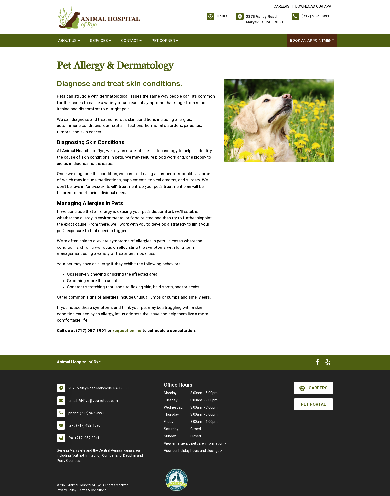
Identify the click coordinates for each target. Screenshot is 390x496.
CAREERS (281, 6)
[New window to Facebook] (317, 363)
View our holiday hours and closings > (193, 451)
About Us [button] (69, 40)
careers (313, 388)
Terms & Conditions (92, 490)
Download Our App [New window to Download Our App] (313, 6)
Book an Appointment (312, 40)
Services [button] (100, 40)
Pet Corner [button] (164, 40)
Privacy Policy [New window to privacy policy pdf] (66, 490)
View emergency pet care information (193, 443)
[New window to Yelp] (328, 363)
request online (127, 330)
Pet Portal (313, 404)
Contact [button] (131, 40)
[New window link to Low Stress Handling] (177, 479)
